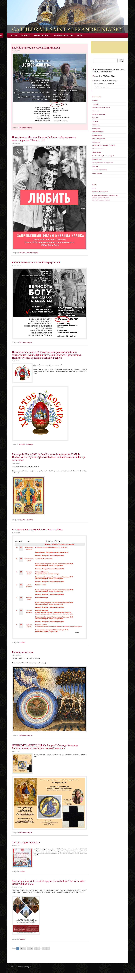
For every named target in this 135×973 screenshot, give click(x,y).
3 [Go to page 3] (24, 948)
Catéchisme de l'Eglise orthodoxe (101, 200)
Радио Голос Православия (99, 169)
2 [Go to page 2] (21, 948)
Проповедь (95, 166)
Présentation (95, 124)
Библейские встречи (25, 127)
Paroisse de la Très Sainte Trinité (104, 76)
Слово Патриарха (97, 173)
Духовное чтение (97, 135)
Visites (79, 35)
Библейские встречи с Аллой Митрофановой (36, 47)
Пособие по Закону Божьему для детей (103, 155)
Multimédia (95, 118)
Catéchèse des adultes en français (101, 107)
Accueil (14, 35)
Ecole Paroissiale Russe (63, 35)
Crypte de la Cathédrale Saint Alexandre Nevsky (105, 195)
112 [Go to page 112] (44, 948)
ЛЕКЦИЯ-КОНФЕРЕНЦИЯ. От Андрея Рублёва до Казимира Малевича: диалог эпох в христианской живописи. (45, 746)
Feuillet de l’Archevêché (98, 114)
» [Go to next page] (48, 948)
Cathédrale (25, 35)
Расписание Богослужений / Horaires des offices (37, 529)
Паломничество (96, 152)
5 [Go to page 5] (31, 948)
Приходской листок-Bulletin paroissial (102, 162)
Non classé (95, 121)
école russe (95, 111)
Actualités (22, 253)
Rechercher (121, 60)
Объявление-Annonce (98, 149)
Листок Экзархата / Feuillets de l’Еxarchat (103, 145)
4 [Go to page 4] (28, 948)
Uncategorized (96, 128)
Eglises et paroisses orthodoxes (100, 197)
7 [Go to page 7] (38, 948)
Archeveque (29, 444)
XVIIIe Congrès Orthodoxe (26, 842)
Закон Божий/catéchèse (98, 138)
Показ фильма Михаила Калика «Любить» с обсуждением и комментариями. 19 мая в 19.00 (44, 138)
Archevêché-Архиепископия (100, 191)
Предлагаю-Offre (97, 159)
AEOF (94, 188)
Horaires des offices (42, 35)
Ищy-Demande (96, 142)
